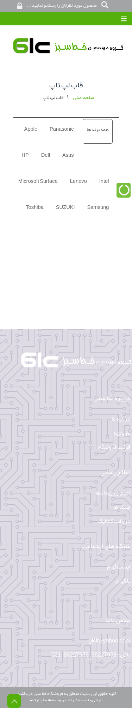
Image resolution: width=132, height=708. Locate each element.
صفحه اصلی (83, 97)
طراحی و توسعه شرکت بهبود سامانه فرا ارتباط (66, 700)
